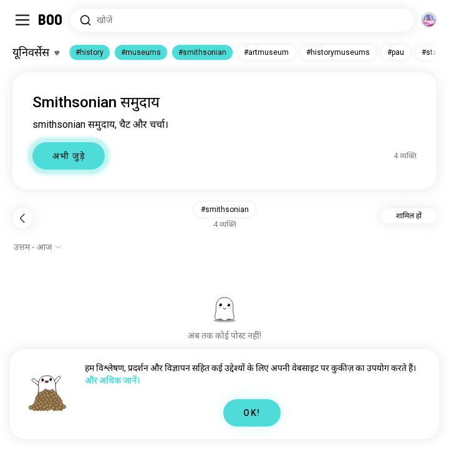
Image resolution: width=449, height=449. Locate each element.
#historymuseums (338, 52)
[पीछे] (22, 218)
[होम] (51, 20)
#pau (395, 52)
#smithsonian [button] (225, 209)
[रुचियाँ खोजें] (242, 20)
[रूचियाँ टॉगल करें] (35, 52)
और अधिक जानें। (112, 380)
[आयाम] (429, 19)
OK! (251, 413)
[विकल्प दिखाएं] (38, 246)
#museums (141, 52)
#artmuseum (266, 52)
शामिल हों (409, 215)
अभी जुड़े (68, 156)
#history (89, 52)
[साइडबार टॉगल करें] (22, 20)
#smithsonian (202, 52)
